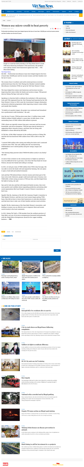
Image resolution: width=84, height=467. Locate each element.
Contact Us (80, 1)
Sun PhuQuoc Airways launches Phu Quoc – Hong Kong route (74, 158)
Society (33, 11)
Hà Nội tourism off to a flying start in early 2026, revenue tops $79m (74, 133)
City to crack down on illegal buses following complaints (37, 328)
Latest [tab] (67, 39)
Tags (3, 231)
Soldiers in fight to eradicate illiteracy (35, 344)
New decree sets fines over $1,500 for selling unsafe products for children (51, 298)
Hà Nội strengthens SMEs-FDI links (74, 115)
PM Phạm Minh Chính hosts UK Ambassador (77, 67)
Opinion (64, 11)
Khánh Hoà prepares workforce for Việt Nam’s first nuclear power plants (31, 277)
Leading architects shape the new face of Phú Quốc (74, 165)
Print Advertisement (70, 30)
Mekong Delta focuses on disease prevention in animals (38, 429)
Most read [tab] (78, 39)
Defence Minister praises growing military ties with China (77, 60)
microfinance (18, 231)
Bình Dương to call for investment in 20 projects (39, 444)
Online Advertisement (71, 32)
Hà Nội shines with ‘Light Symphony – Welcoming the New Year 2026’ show (74, 88)
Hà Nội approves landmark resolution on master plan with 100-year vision (74, 96)
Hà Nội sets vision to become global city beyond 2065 (73, 125)
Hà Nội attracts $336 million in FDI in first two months (74, 112)
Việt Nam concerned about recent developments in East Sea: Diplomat (74, 198)
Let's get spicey (69, 222)
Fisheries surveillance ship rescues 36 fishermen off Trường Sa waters (10, 297)
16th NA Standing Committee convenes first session (77, 52)
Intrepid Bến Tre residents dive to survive (36, 310)
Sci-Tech (26, 11)
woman (8, 231)
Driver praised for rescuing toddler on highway (51, 276)
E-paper (68, 23)
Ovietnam (69, 1)
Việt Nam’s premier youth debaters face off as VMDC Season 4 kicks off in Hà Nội (31, 298)
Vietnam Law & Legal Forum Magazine (53, 1)
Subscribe (68, 28)
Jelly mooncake (69, 224)
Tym (13, 231)
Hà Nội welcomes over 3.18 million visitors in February (73, 129)
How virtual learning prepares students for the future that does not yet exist (74, 228)
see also (6, 258)
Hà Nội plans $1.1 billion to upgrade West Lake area (73, 92)
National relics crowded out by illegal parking (38, 394)
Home (4, 20)
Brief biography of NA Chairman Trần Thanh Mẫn (77, 44)
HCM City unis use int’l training (33, 361)
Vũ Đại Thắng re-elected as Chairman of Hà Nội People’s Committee (74, 109)
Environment (56, 11)
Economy (19, 11)
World (70, 11)
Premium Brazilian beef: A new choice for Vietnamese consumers (74, 161)
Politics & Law (10, 11)
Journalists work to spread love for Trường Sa (73, 190)
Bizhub (64, 1)
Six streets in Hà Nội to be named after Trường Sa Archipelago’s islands (74, 194)
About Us (74, 1)
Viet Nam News (6, 72)
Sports (48, 11)
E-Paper (77, 11)
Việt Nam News (42, 6)
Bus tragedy (26, 378)
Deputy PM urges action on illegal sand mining (38, 411)
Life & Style (41, 11)
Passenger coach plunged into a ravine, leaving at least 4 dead (9, 276)
